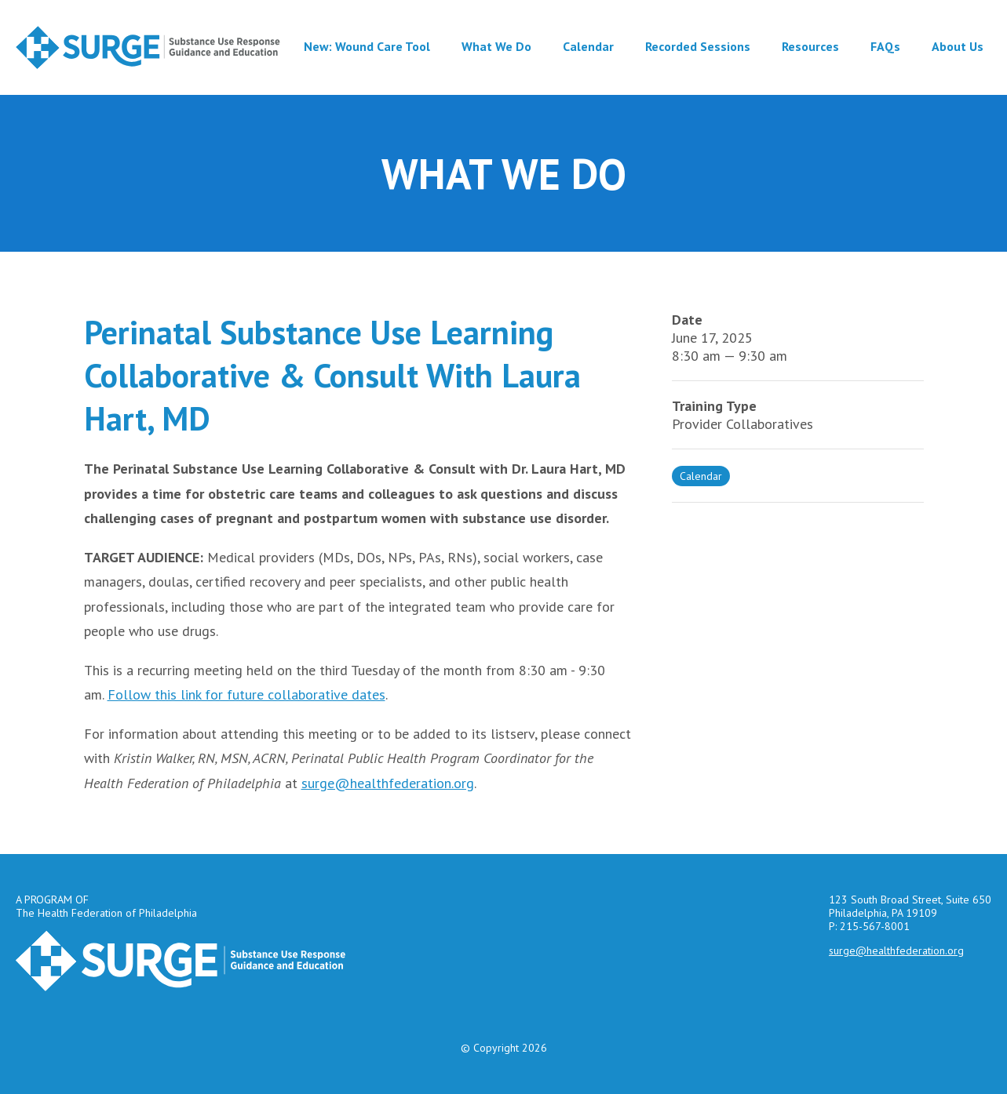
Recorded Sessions (697, 46)
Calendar (588, 46)
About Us (957, 46)
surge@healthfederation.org (387, 783)
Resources (810, 46)
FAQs (885, 46)
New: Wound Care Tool (367, 46)
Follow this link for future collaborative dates (246, 694)
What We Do (496, 46)
